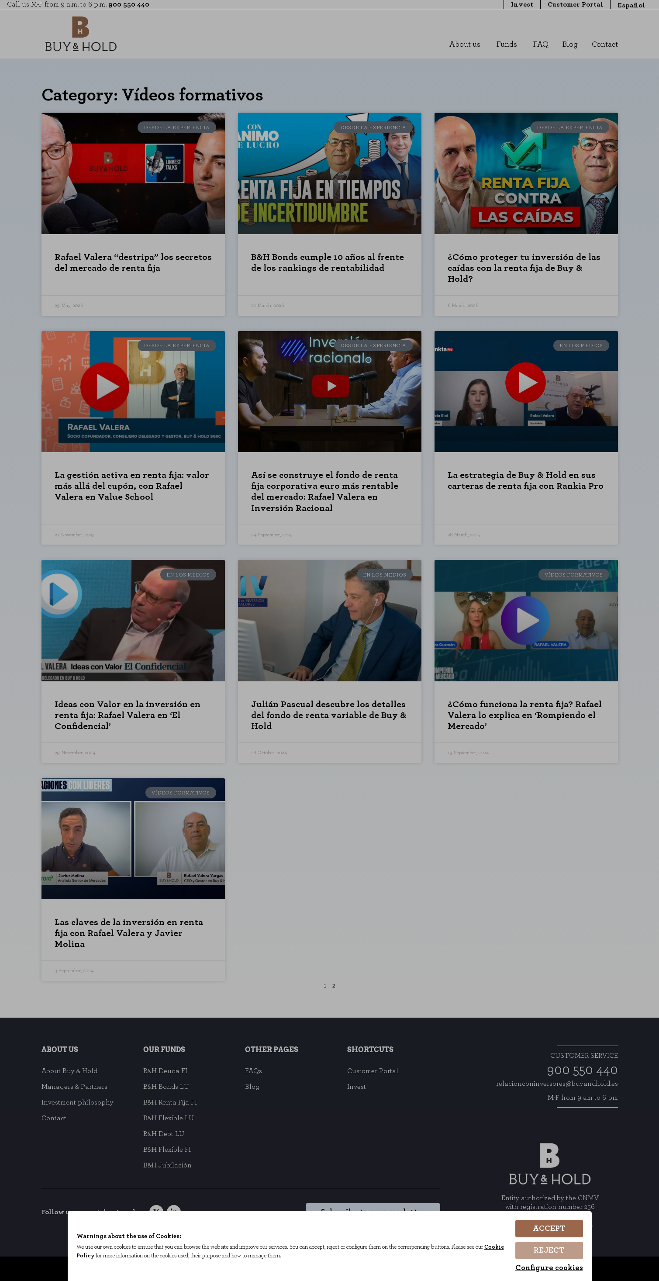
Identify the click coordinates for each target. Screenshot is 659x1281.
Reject (549, 1250)
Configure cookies (549, 1268)
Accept (549, 1229)
